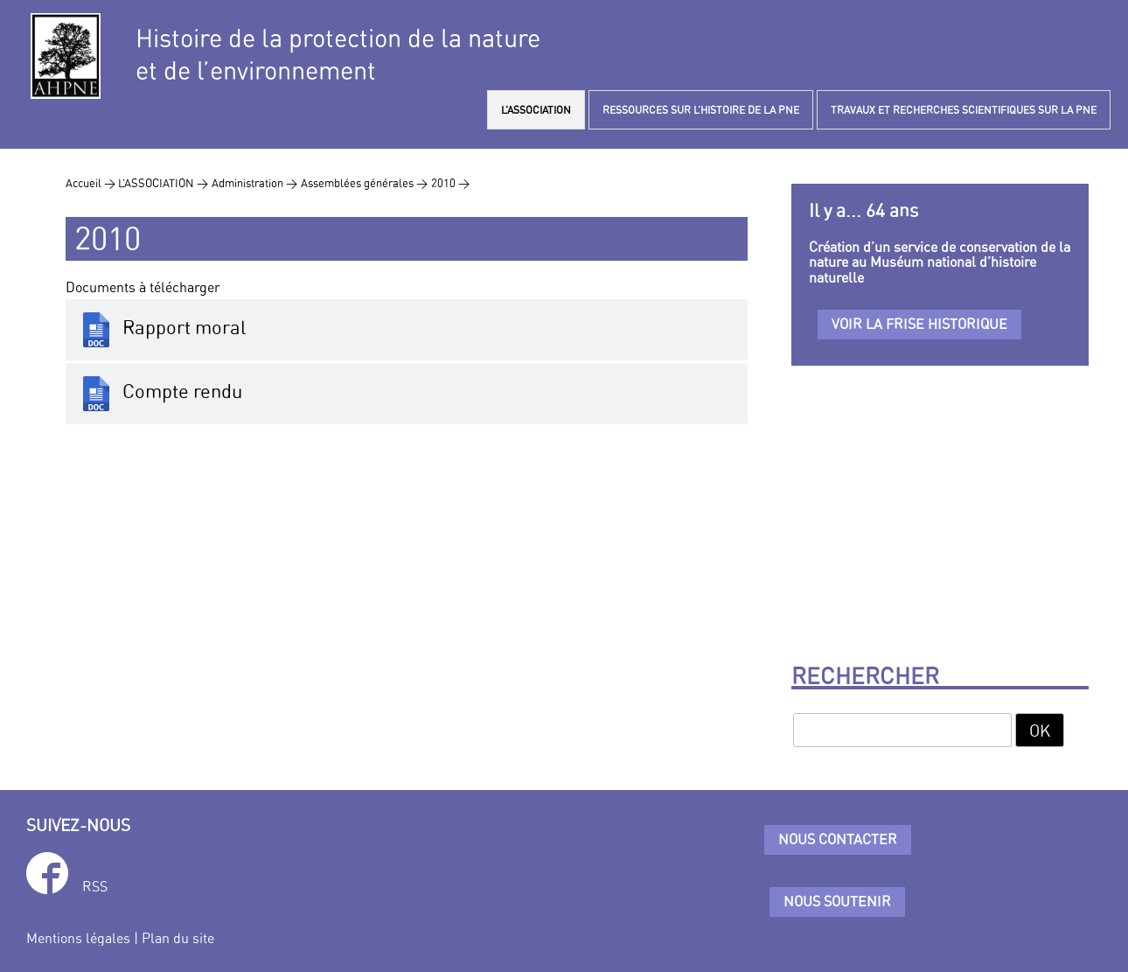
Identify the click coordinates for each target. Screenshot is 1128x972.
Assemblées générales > (364, 183)
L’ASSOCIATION (536, 109)
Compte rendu (160, 393)
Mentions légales (78, 938)
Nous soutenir (837, 901)
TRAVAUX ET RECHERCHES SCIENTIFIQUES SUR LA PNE (964, 109)
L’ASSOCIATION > (163, 183)
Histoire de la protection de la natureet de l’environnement (338, 54)
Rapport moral (163, 329)
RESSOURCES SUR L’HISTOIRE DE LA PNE (700, 109)
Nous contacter (837, 839)
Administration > (254, 183)
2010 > (450, 183)
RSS (95, 886)
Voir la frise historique (919, 323)
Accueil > (92, 183)
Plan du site (178, 938)
